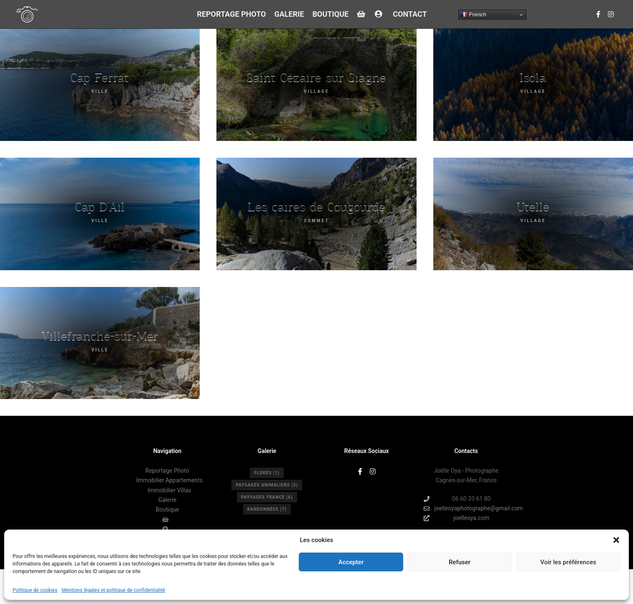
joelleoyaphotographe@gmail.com (466, 508)
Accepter (351, 562)
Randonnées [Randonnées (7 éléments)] (267, 509)
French (473, 14)
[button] (616, 540)
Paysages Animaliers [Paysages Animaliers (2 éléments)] (267, 485)
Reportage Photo (167, 470)
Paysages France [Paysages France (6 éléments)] (267, 497)
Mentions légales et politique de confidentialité (113, 590)
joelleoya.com (456, 518)
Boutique (167, 509)
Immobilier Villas (169, 490)
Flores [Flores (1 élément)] (267, 473)
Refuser (459, 562)
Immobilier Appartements (169, 480)
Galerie (167, 500)
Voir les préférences (568, 562)
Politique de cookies (35, 590)
